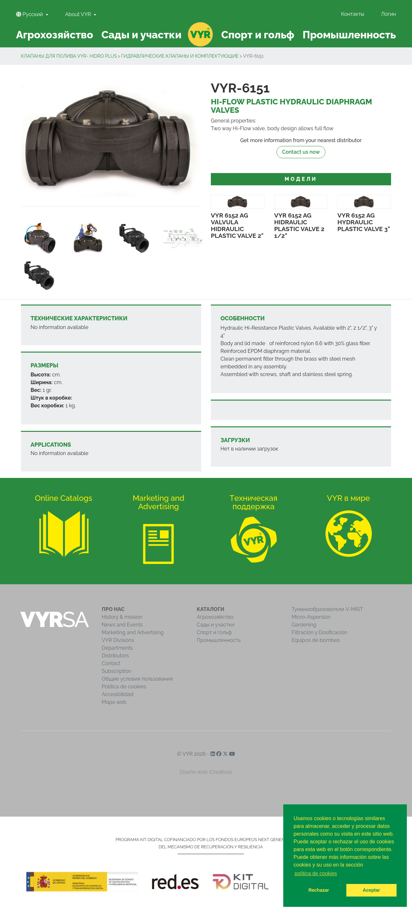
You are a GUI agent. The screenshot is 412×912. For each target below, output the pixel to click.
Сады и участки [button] (141, 35)
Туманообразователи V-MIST (327, 609)
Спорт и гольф (214, 632)
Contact (111, 663)
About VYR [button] (78, 14)
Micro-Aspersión (311, 617)
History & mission (122, 617)
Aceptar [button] (371, 890)
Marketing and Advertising (133, 632)
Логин (388, 14)
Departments (117, 648)
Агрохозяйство (215, 617)
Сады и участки (215, 625)
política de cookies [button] (316, 873)
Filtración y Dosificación (319, 632)
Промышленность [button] (349, 35)
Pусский (30, 14)
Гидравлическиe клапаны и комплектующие (180, 56)
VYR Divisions (118, 640)
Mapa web (114, 702)
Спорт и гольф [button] (257, 35)
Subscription (116, 671)
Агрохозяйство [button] (54, 35)
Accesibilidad (117, 694)
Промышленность (219, 640)
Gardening (304, 625)
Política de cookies (124, 687)
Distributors (115, 656)
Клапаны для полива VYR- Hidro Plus (69, 56)
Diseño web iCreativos (206, 772)
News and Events (122, 625)
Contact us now (301, 152)
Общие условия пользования (137, 679)
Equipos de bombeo (316, 640)
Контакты (352, 14)
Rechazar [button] (318, 890)
